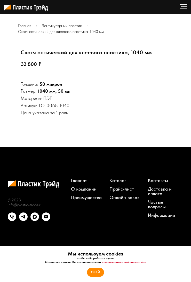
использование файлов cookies (124, 262)
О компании (84, 189)
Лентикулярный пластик (62, 25)
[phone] (12, 219)
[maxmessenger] (34, 219)
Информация (161, 215)
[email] (46, 219)
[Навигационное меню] (183, 7)
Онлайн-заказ (124, 197)
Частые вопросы (157, 204)
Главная (24, 25)
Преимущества (86, 197)
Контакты (158, 180)
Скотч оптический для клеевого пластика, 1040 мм (61, 31)
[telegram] (23, 219)
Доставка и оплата (160, 191)
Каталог (117, 180)
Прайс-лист (121, 189)
